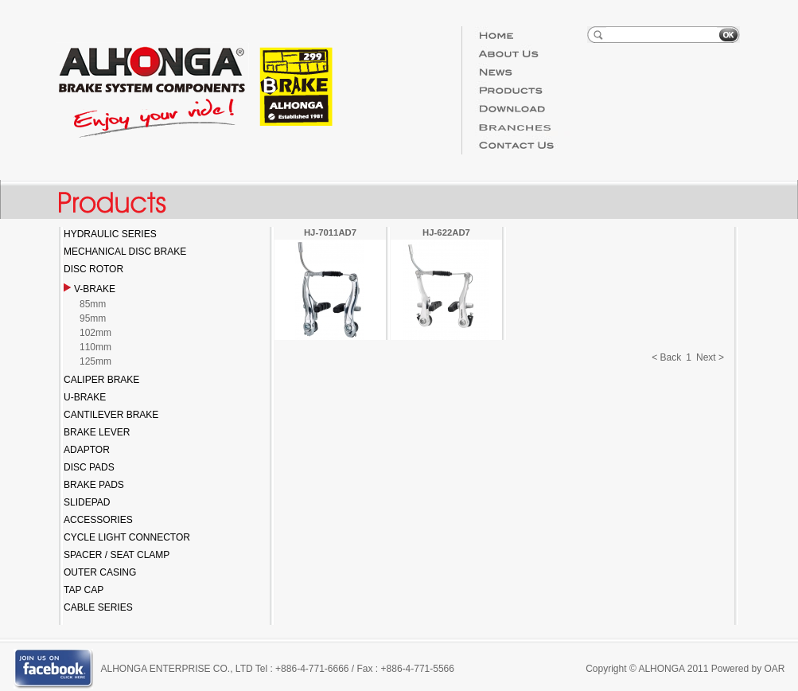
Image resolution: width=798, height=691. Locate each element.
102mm (95, 332)
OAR (774, 668)
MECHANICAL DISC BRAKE (125, 251)
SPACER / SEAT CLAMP (116, 554)
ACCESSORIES (98, 519)
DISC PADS (89, 467)
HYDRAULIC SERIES (110, 234)
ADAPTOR (87, 449)
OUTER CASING (100, 572)
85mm (93, 304)
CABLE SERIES (98, 607)
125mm (95, 361)
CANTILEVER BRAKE (111, 414)
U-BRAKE (85, 397)
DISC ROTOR (93, 269)
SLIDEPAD (87, 502)
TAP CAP (83, 589)
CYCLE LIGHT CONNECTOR (127, 537)
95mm (93, 318)
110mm (95, 347)
